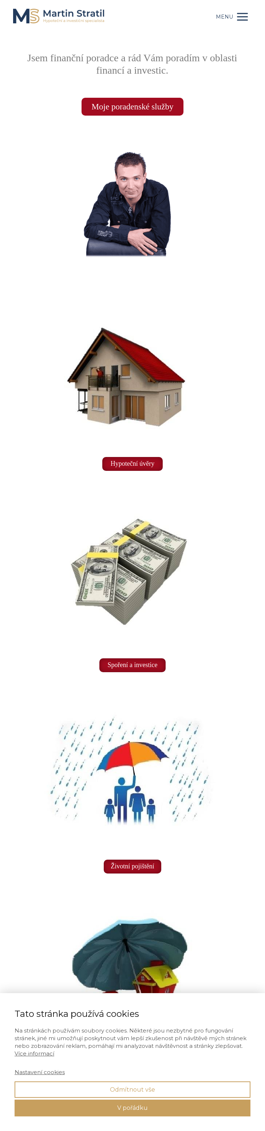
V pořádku (132, 1107)
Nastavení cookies (40, 1072)
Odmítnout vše (132, 1089)
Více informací (34, 1053)
